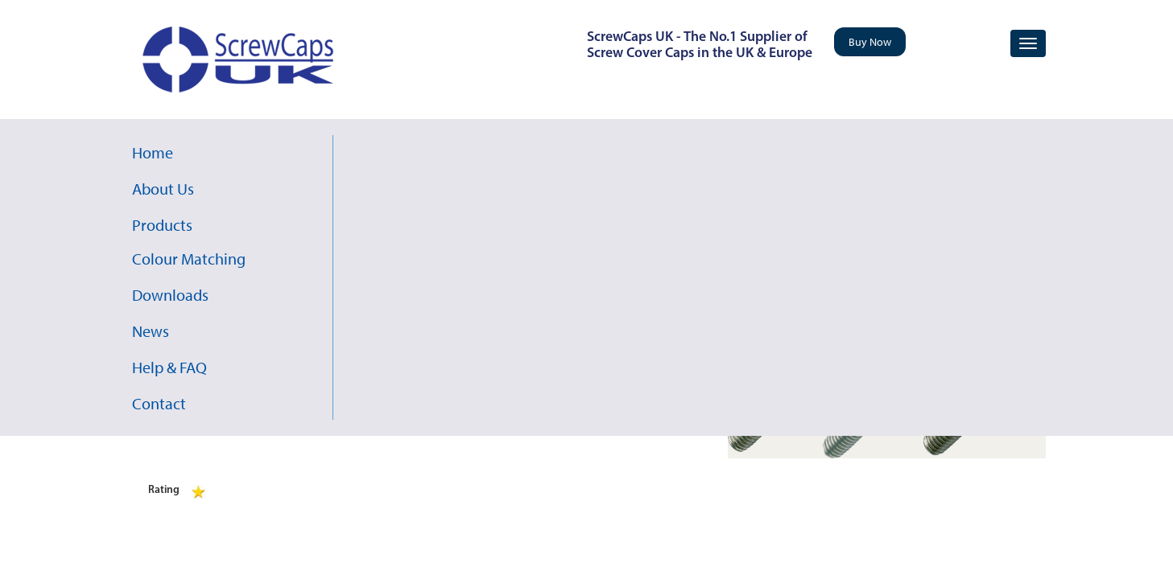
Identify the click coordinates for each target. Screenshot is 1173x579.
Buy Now (870, 41)
